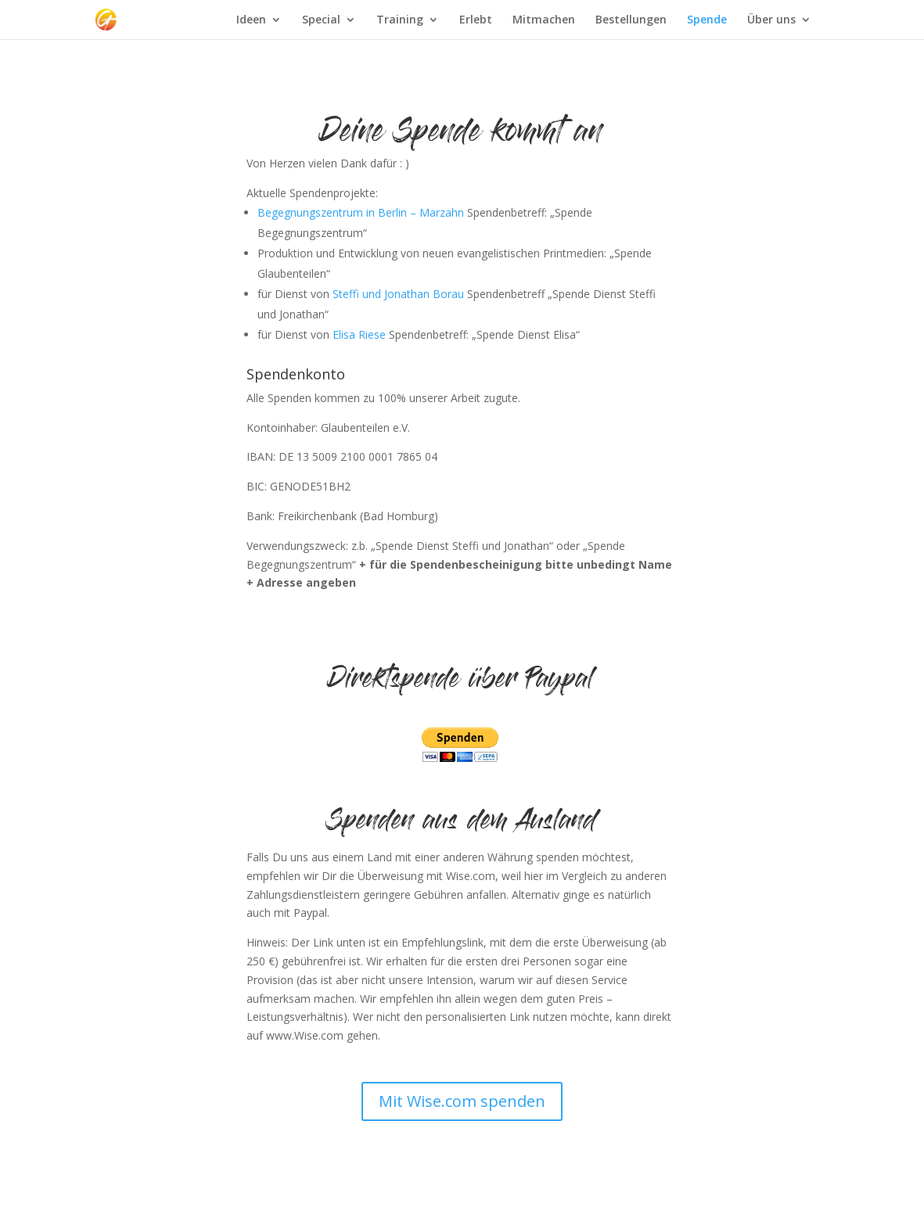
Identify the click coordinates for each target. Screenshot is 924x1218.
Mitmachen (543, 20)
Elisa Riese (359, 334)
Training (399, 20)
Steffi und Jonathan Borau (396, 293)
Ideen (251, 20)
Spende (707, 20)
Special (321, 20)
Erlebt (475, 20)
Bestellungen (631, 20)
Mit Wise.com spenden (462, 1101)
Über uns (771, 20)
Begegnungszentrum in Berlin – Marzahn (360, 212)
